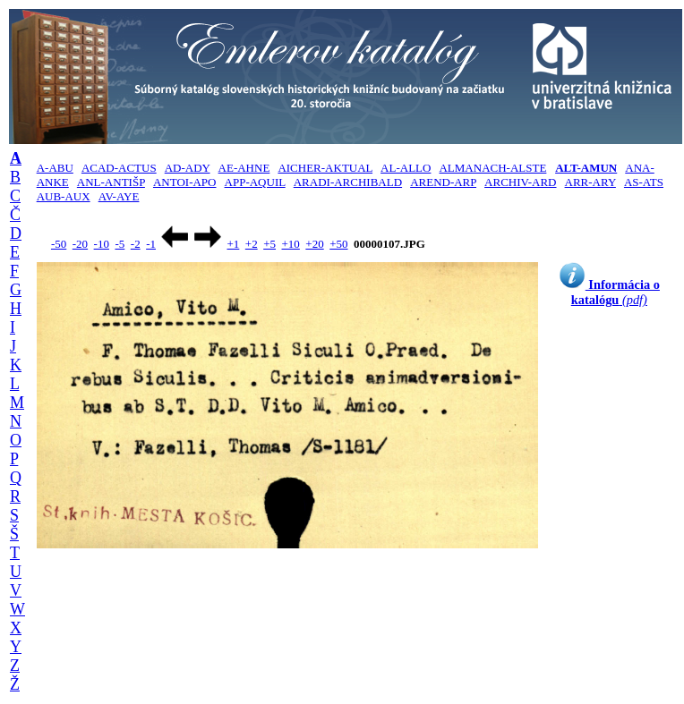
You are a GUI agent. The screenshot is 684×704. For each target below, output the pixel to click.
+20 (314, 243)
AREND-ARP (443, 182)
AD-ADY (187, 167)
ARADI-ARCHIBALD (348, 182)
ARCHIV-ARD (520, 182)
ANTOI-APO (185, 182)
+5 (269, 243)
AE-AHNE (244, 167)
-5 (119, 243)
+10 (291, 243)
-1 (151, 243)
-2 (136, 243)
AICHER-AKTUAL (325, 167)
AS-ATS (643, 182)
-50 (58, 243)
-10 (101, 243)
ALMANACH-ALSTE (492, 167)
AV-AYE (119, 196)
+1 (233, 243)
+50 (338, 243)
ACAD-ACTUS (119, 167)
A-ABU (55, 167)
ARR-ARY (590, 182)
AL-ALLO (405, 167)
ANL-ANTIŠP (111, 182)
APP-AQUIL (255, 182)
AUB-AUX (63, 196)
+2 (251, 243)
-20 (80, 243)
